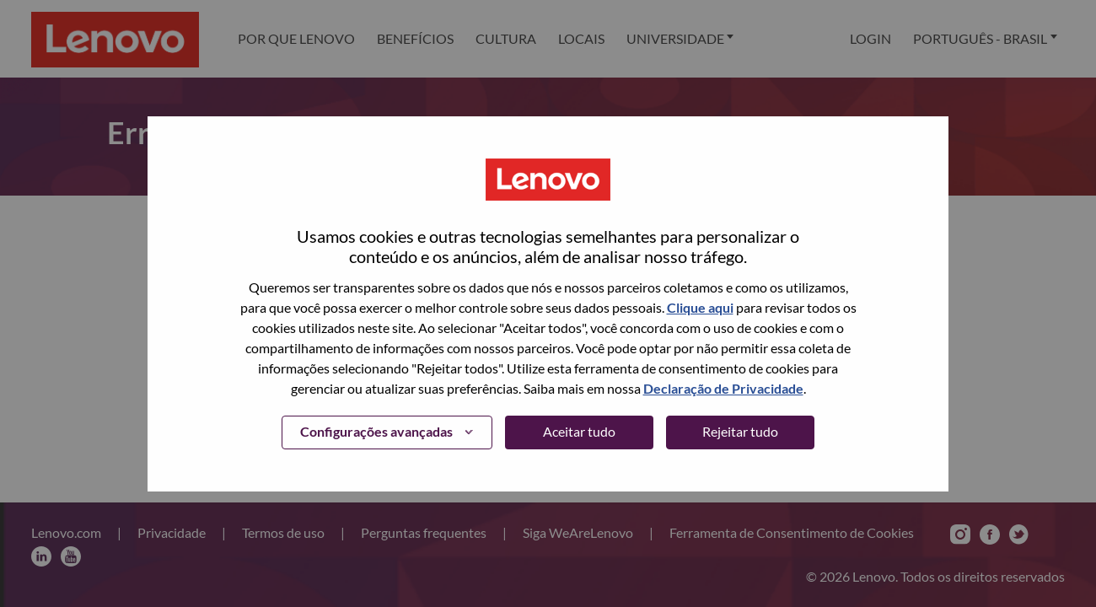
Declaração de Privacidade (723, 388)
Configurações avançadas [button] (376, 431)
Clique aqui (700, 307)
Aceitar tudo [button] (579, 431)
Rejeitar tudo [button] (740, 431)
